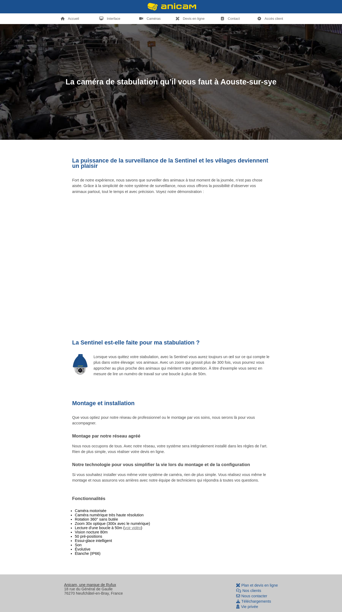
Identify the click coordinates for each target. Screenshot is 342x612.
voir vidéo (133, 528)
